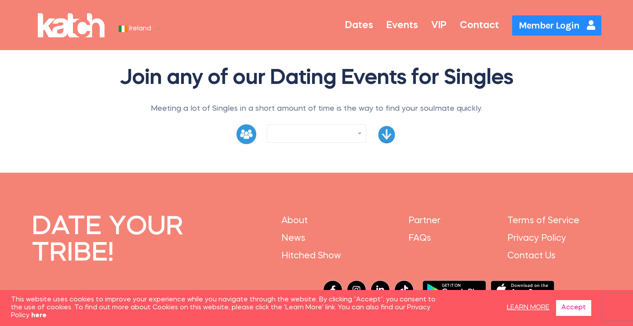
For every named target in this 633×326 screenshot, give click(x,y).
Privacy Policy (536, 238)
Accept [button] (573, 307)
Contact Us (531, 256)
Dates (359, 25)
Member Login (557, 25)
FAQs (419, 238)
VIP (439, 25)
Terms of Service (543, 221)
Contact (479, 25)
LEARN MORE (528, 307)
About (294, 221)
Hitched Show (311, 256)
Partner (424, 221)
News (293, 238)
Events (402, 25)
